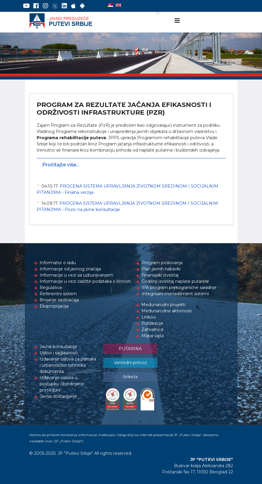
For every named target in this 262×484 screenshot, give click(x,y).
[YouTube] (26, 5)
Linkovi (148, 317)
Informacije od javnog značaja (70, 269)
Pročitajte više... (60, 165)
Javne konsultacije (58, 346)
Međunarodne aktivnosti (166, 311)
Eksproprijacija (54, 306)
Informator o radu (58, 262)
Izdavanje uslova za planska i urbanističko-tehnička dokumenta (68, 365)
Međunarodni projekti (163, 304)
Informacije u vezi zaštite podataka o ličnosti (85, 281)
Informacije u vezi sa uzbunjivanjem (76, 275)
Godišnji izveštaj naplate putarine (175, 281)
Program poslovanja (162, 262)
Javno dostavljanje (58, 396)
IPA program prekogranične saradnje (179, 287)
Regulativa (51, 287)
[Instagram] (45, 5)
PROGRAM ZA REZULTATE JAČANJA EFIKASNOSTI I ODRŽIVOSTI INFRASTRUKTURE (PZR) (124, 108)
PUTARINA (130, 348)
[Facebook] (36, 5)
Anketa (130, 376)
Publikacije (152, 323)
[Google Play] (82, 5)
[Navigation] (177, 21)
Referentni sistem (58, 293)
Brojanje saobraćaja (59, 300)
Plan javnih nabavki (160, 269)
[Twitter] (55, 5)
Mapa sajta (152, 335)
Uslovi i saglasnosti (59, 352)
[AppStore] (73, 5)
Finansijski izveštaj (159, 275)
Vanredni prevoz (130, 362)
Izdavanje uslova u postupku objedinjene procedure (62, 384)
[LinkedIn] (64, 5)
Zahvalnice (152, 329)
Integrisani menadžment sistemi (175, 293)
